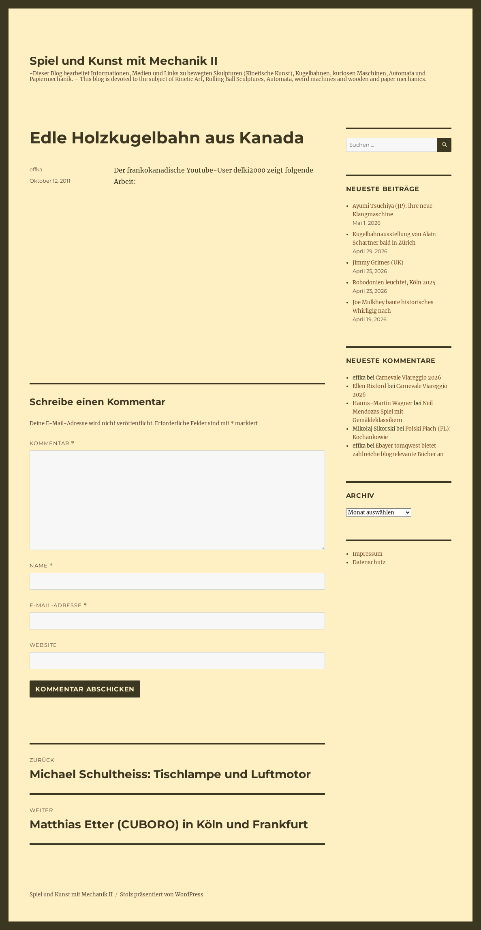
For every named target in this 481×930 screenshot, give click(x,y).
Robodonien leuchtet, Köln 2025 (394, 282)
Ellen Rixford (369, 386)
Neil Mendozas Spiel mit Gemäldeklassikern (393, 412)
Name (41, 565)
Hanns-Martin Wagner (383, 403)
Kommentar (52, 443)
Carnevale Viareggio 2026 (408, 377)
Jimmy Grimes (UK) (378, 262)
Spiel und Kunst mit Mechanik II (124, 61)
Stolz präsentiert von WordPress (161, 894)
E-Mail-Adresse (58, 605)
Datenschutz (369, 562)
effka (36, 169)
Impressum (368, 553)
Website (43, 645)
